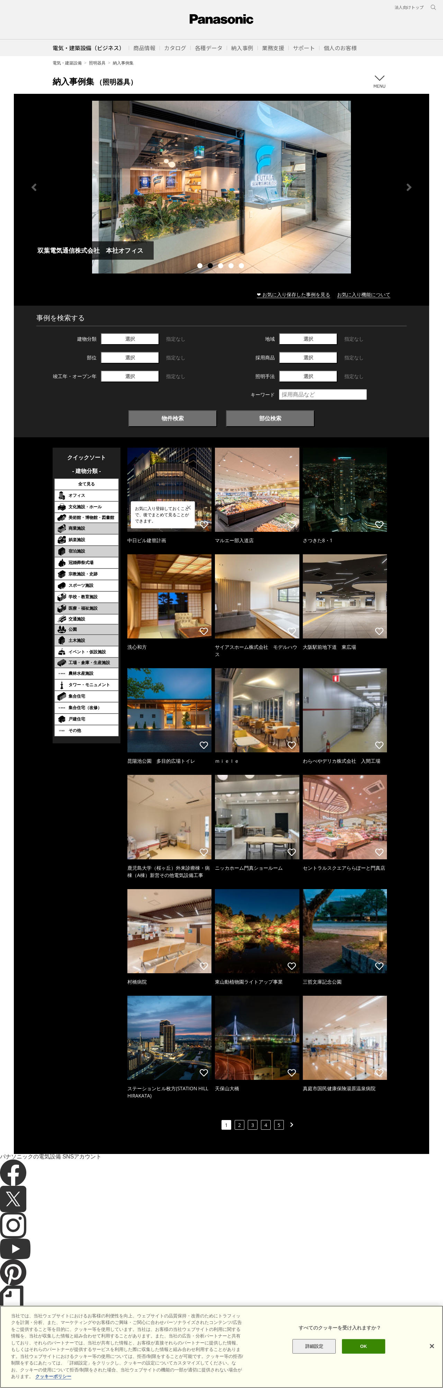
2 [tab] (211, 266)
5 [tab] (242, 266)
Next (409, 187)
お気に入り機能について (363, 294)
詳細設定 (314, 1346)
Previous (34, 187)
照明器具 (97, 63)
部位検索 (270, 418)
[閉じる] (432, 1346)
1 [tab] (200, 266)
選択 (130, 338)
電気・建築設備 (67, 63)
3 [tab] (221, 266)
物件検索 (173, 418)
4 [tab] (231, 266)
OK (363, 1346)
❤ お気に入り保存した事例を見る (293, 294)
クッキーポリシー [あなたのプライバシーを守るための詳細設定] (53, 1376)
